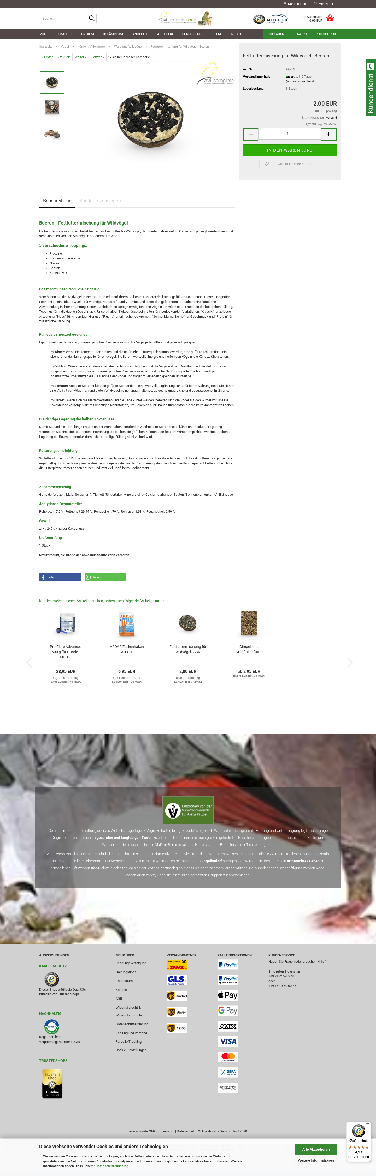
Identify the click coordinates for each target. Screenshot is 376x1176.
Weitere (237, 34)
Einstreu (65, 34)
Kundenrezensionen (100, 200)
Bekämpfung (114, 34)
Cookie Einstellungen (131, 1050)
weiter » (80, 57)
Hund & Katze (193, 34)
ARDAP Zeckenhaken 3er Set (127, 649)
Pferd (217, 34)
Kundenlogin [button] (295, 4)
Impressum (124, 981)
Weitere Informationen (316, 1160)
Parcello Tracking (129, 1042)
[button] (250, 134)
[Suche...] (92, 18)
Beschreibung (57, 200)
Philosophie (326, 34)
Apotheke (165, 34)
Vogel (45, 34)
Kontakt (121, 990)
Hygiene (88, 34)
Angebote (140, 34)
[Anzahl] (289, 134)
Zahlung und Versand (131, 1033)
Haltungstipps (126, 972)
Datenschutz (186, 1131)
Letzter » (97, 57)
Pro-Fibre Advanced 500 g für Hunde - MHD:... (66, 652)
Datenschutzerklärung (112, 1166)
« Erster (47, 57)
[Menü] (368, 1125)
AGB (119, 999)
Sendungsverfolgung (131, 963)
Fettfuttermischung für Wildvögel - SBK (188, 649)
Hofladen (275, 34)
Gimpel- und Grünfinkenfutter (249, 649)
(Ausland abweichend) (300, 81)
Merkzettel (323, 4)
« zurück (64, 57)
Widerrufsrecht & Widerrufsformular (129, 1011)
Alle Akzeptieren (316, 1149)
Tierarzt (300, 34)
